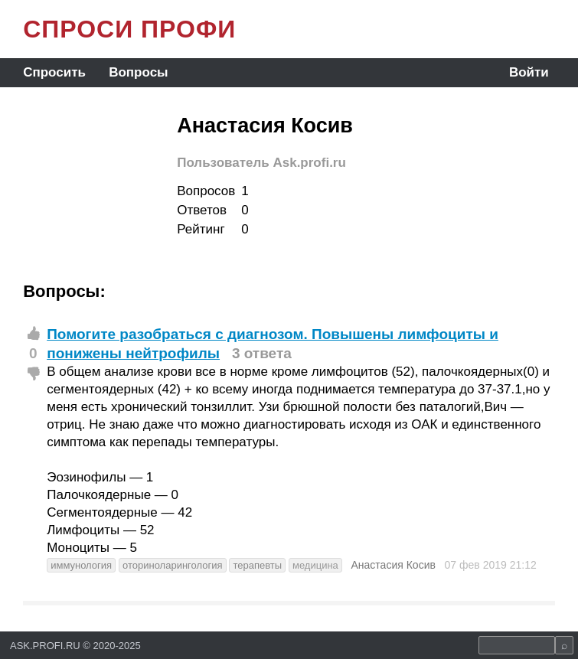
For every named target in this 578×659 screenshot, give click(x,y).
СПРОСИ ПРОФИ (129, 29)
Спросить (54, 72)
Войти (529, 72)
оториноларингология (172, 565)
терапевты (257, 565)
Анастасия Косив (393, 565)
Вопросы (138, 72)
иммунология (81, 565)
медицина (315, 565)
